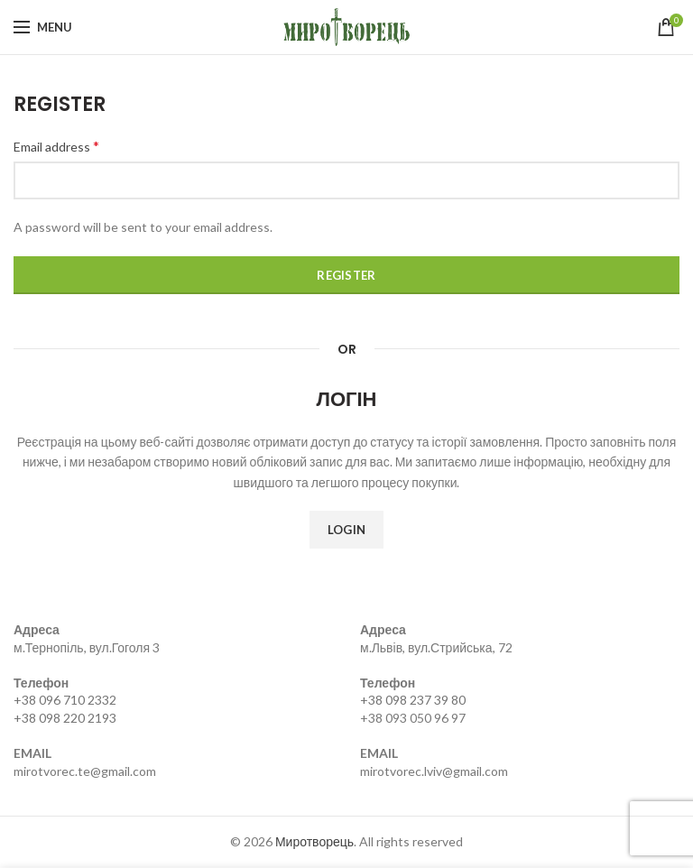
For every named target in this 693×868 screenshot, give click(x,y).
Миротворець (314, 841)
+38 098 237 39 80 (413, 699)
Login (347, 529)
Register (346, 275)
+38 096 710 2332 (65, 699)
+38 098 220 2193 (65, 717)
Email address (56, 145)
